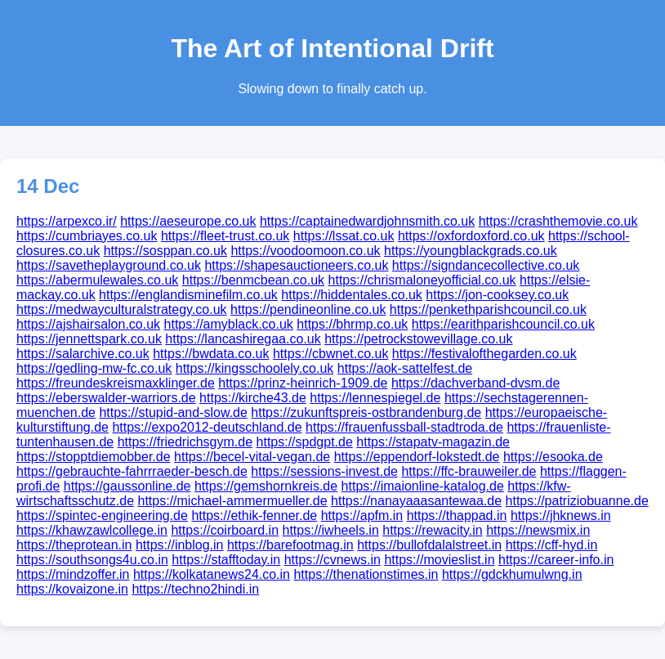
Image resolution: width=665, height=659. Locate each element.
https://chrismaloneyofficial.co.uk (422, 280)
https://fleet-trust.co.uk (225, 236)
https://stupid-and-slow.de (173, 412)
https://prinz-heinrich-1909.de (302, 383)
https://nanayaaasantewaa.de (416, 501)
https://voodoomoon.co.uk (305, 251)
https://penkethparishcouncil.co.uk (488, 309)
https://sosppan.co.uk (165, 251)
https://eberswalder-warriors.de (106, 398)
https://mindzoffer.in (72, 574)
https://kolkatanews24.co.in (211, 574)
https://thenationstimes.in (365, 574)
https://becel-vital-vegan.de (252, 457)
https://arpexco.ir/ (66, 221)
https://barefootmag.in (290, 545)
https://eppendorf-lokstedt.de (417, 457)
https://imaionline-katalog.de (422, 486)
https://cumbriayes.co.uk (87, 236)
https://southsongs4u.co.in (92, 560)
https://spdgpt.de (305, 442)
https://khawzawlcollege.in (91, 530)
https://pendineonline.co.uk (308, 309)
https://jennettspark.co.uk (89, 339)
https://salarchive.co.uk (83, 354)
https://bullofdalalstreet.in (429, 545)
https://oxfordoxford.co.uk (471, 236)
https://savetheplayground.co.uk (108, 265)
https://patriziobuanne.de (577, 501)
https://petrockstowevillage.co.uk (418, 339)
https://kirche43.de (252, 398)
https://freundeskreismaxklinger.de (115, 383)
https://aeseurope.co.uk (188, 221)
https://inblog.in (180, 545)
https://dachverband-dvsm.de (475, 383)
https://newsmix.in (538, 530)
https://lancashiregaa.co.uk (242, 339)
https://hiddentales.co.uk (351, 295)
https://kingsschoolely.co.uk (255, 368)
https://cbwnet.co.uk (330, 354)
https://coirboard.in (225, 530)
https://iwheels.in (331, 530)
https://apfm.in (362, 515)
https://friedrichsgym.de (185, 442)
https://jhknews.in (561, 515)
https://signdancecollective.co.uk (485, 265)
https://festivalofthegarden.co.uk (484, 354)
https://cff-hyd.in (552, 545)
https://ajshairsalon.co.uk (88, 324)
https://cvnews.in (332, 560)
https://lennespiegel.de (375, 398)
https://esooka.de (553, 457)
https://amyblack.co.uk (228, 324)
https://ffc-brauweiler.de (468, 471)
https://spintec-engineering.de (102, 515)
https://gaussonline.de (127, 486)
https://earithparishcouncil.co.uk (503, 324)
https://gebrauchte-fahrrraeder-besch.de (132, 471)
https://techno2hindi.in (195, 589)
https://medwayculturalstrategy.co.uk (121, 309)
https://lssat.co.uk (344, 236)
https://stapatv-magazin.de (433, 442)
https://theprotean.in (74, 545)
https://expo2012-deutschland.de (206, 427)
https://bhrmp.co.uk (352, 324)
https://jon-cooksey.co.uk (497, 295)
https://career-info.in (556, 560)
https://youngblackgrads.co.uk (470, 251)
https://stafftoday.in (226, 560)
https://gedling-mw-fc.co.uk (94, 368)
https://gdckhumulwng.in (512, 574)
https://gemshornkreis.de (265, 486)
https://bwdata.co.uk (211, 354)
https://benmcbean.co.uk (253, 280)
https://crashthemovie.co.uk (558, 221)
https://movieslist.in (439, 560)
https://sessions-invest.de (324, 471)
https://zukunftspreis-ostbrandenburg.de (366, 412)
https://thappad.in (457, 515)
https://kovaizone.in (72, 589)
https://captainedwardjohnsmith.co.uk (367, 221)
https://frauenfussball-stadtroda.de (404, 427)
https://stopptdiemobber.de (93, 457)
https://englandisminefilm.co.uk (188, 295)
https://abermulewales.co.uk (97, 280)
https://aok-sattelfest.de (404, 368)
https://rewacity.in (432, 530)
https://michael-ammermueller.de (233, 501)
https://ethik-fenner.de (254, 515)
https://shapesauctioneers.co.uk (296, 265)
